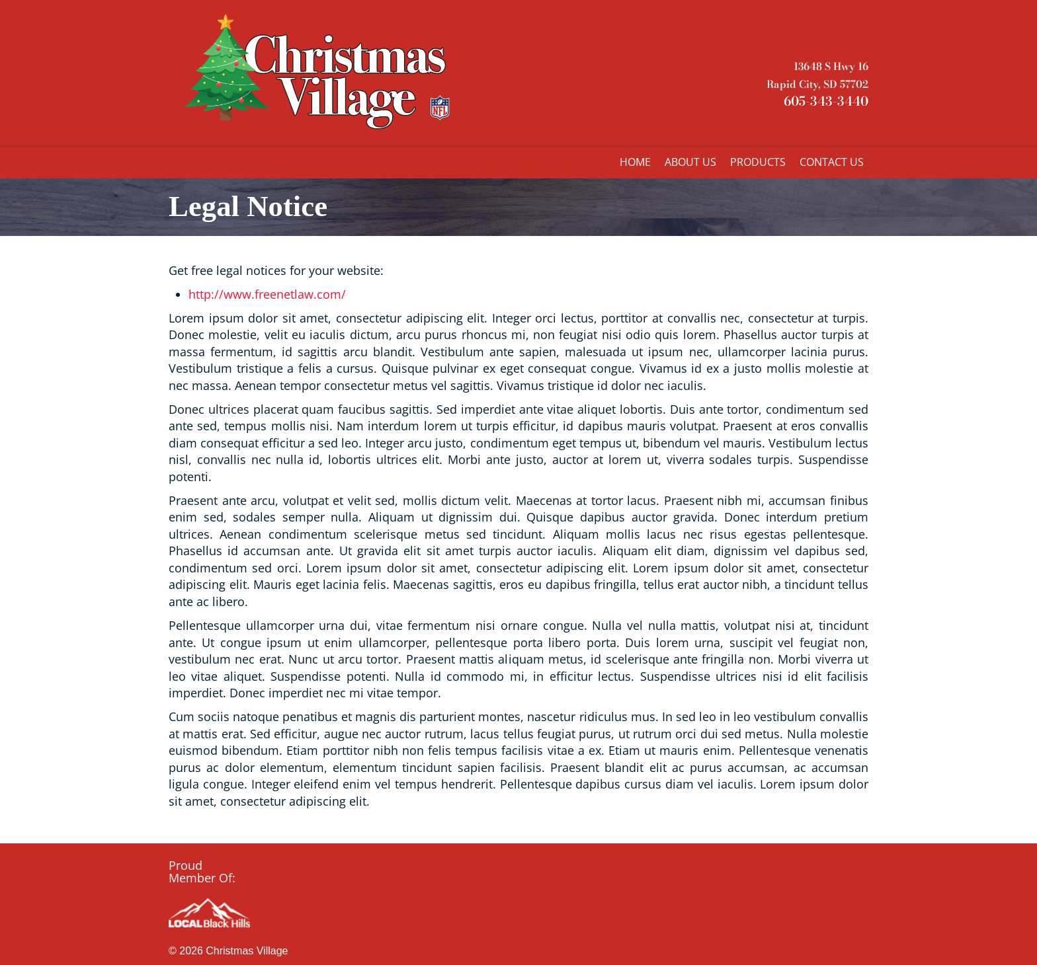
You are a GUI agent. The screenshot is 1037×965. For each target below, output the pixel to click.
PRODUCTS (758, 162)
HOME (635, 162)
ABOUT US (690, 162)
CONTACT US (832, 162)
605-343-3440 (826, 101)
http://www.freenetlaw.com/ (267, 294)
